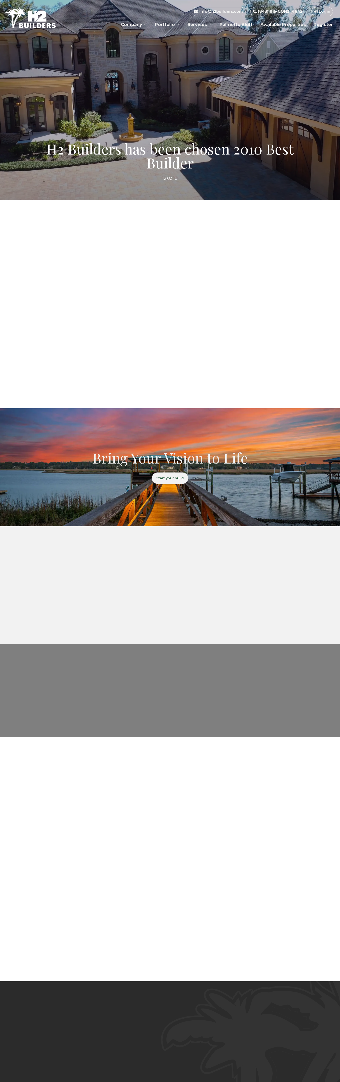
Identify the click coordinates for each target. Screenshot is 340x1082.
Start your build (170, 478)
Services (199, 24)
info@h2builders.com (218, 11)
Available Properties (283, 24)
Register (323, 24)
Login (322, 11)
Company (134, 24)
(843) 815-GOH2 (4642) (278, 11)
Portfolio (167, 24)
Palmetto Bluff (236, 24)
